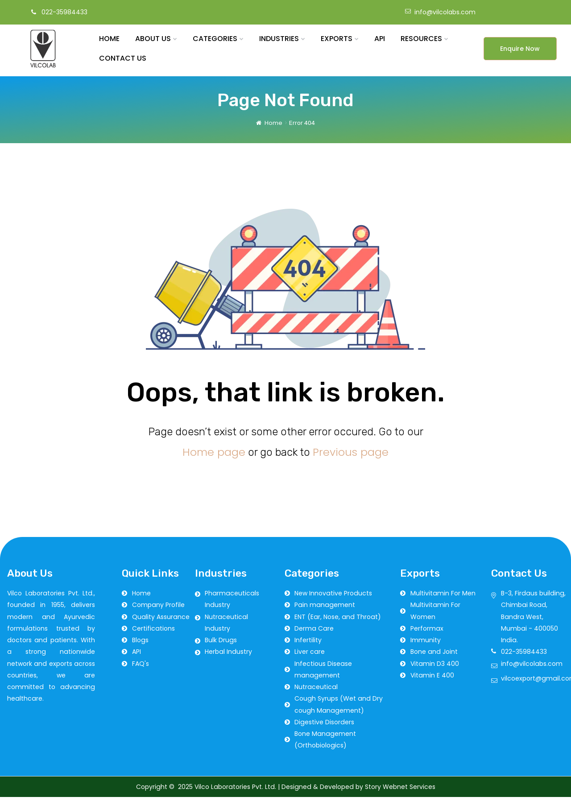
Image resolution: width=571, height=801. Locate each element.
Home (273, 126)
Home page (213, 455)
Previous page (351, 455)
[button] (520, 52)
